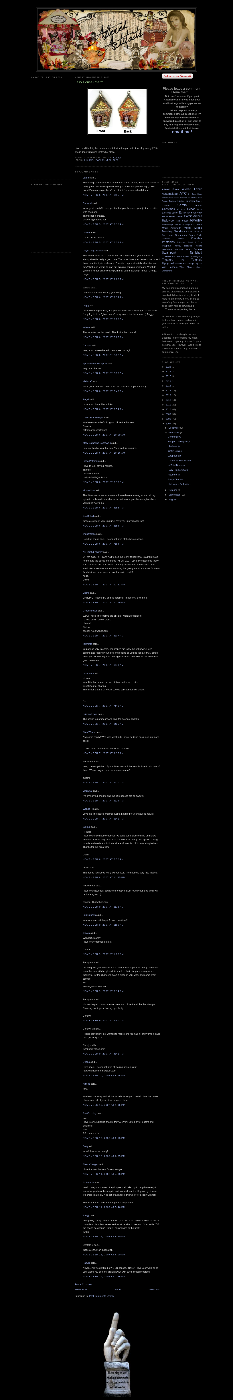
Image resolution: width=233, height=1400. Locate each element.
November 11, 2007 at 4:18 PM (104, 1174)
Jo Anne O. (88, 1182)
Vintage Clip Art (194, 263)
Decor (191, 209)
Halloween (168, 220)
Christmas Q (174, 436)
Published (181, 242)
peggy (86, 305)
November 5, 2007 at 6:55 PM (103, 195)
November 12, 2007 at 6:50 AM (104, 1236)
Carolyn (87, 345)
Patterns (166, 238)
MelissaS (87, 381)
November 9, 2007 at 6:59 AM (103, 924)
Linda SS (87, 790)
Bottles (172, 201)
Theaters (167, 259)
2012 (169, 400)
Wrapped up (174, 455)
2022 (169, 371)
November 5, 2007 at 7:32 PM (103, 242)
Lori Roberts (89, 915)
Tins (182, 260)
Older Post (154, 1289)
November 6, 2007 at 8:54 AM (103, 409)
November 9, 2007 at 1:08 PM (103, 954)
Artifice (86, 1083)
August (173, 499)
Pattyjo (86, 1215)
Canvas (166, 205)
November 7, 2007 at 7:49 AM (103, 705)
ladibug (86, 827)
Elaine (86, 592)
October (173, 490)
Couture (181, 209)
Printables (168, 242)
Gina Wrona (89, 732)
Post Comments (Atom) (101, 1296)
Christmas (168, 209)
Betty (85, 1146)
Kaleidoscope (167, 225)
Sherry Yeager (90, 1164)
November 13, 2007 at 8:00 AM (104, 1254)
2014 (169, 390)
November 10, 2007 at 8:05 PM (104, 1156)
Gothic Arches (193, 216)
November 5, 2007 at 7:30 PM (103, 224)
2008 (169, 419)
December (174, 427)
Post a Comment (83, 1284)
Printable (196, 238)
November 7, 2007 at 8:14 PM (103, 800)
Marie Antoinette (171, 228)
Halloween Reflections (179, 484)
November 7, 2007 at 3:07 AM (103, 635)
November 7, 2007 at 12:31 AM (104, 584)
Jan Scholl (88, 516)
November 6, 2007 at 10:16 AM (104, 452)
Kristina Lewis (90, 714)
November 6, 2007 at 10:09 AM (104, 434)
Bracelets (190, 201)
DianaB (87, 232)
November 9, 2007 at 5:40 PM (103, 1020)
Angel (86, 399)
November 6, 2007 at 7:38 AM (103, 373)
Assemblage (170, 193)
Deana (86, 1062)
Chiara (86, 933)
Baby (193, 194)
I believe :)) (173, 446)
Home (118, 1289)
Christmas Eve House (179, 460)
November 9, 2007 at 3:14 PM (103, 991)
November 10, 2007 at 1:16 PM (104, 1105)
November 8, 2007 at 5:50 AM (103, 859)
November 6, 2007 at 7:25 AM (103, 337)
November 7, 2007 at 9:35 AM (103, 753)
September (175, 494)
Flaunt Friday (168, 216)
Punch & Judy (195, 242)
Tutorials (196, 259)
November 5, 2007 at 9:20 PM (103, 279)
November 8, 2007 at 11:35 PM (104, 877)
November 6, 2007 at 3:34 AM (103, 297)
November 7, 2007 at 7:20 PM (103, 782)
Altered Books (170, 189)
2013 (169, 395)
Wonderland (167, 271)
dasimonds (88, 673)
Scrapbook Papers (183, 249)
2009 (169, 414)
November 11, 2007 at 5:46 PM (104, 1207)
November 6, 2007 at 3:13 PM (103, 482)
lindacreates (89, 534)
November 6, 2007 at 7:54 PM (103, 543)
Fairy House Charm (178, 470)
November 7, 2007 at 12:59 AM (104, 602)
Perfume (180, 239)
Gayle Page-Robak (93, 250)
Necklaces (112, 160)
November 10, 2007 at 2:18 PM (104, 1138)
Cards (182, 205)
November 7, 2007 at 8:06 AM (103, 724)
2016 (169, 381)
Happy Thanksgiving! (179, 441)
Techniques (183, 256)
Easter (174, 212)
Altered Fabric (192, 189)
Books (165, 201)
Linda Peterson (91, 461)
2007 (169, 423)
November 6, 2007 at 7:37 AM (103, 355)
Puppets (166, 245)
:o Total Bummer (176, 465)
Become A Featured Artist (191, 198)
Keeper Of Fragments (185, 225)
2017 (169, 376)
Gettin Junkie (175, 451)
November (174, 432)
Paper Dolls (195, 235)
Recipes (188, 245)
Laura (86, 177)
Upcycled (168, 263)
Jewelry (99, 160)
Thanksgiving (196, 257)
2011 (169, 404)
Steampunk (169, 252)
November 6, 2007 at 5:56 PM (103, 507)
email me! (182, 131)
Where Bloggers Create (190, 267)
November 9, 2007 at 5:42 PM (103, 1053)
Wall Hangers (169, 267)
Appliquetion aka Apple (95, 363)
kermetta (87, 643)
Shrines (198, 249)
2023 (169, 366)
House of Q (174, 474)
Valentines (180, 263)
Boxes (180, 201)
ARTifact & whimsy (92, 552)
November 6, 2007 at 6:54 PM (103, 525)
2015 (169, 385)
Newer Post (81, 1289)
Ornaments (181, 235)
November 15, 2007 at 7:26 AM (104, 1276)
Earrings (166, 212)
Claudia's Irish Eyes (93, 417)
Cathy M (87, 203)
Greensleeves (90, 610)
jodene (86, 327)
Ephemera (185, 212)
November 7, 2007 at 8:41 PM (103, 818)
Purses (177, 245)
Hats (178, 221)
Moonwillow (89, 490)
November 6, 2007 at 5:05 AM (103, 319)
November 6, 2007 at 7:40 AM (103, 391)
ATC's (184, 193)
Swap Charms (175, 479)
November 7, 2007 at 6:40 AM (103, 665)
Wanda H (88, 808)
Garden (179, 216)
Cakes (199, 201)
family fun (197, 212)
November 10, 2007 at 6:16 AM (104, 1075)
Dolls (199, 209)
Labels (199, 224)
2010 (169, 409)
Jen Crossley (89, 1113)
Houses (185, 220)
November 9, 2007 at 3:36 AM (103, 906)
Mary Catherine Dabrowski (97, 443)
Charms (88, 160)
